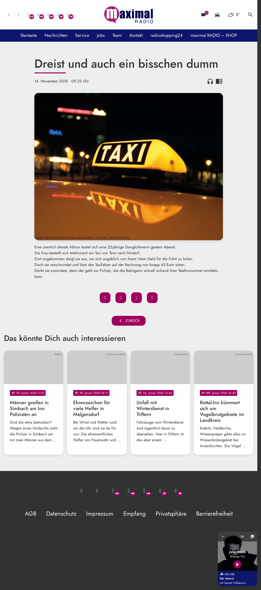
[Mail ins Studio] (9, 15)
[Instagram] (48, 15)
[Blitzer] (203, 15)
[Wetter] (234, 15)
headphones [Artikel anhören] (210, 81)
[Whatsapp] (28, 15)
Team (117, 35)
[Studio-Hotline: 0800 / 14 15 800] (19, 15)
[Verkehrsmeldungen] (217, 15)
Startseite (28, 35)
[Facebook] (38, 15)
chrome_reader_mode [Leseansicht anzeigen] (219, 81)
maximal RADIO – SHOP (214, 35)
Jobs (101, 35)
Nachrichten (56, 35)
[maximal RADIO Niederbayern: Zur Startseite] (128, 15)
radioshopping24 (167, 35)
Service (82, 35)
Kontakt (136, 35)
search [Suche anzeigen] (250, 15)
